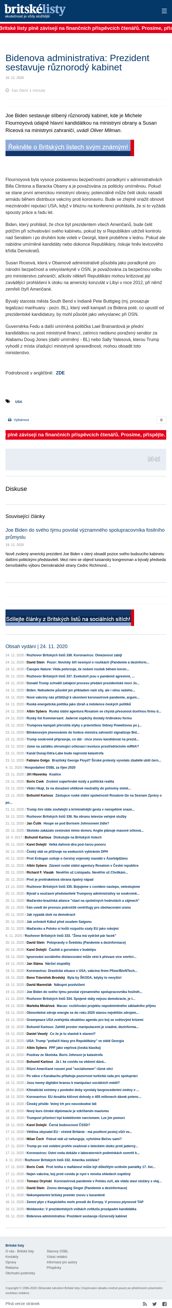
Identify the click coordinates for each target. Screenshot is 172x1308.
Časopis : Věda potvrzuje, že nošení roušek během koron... (78, 669)
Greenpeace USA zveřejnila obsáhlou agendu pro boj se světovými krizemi (85, 1020)
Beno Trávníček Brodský (46, 978)
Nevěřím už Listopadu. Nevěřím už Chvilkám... (92, 872)
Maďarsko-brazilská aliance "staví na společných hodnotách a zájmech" (83, 901)
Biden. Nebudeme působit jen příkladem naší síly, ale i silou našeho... (81, 690)
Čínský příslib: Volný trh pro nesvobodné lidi (61, 1104)
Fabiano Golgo (38, 760)
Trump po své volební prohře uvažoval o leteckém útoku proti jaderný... (82, 1146)
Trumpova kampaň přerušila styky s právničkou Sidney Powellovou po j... (84, 725)
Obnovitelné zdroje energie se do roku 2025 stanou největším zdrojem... (83, 1013)
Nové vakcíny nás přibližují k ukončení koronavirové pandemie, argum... (83, 697)
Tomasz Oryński (39, 1181)
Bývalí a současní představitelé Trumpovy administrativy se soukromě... (83, 893)
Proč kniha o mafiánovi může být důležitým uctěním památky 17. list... (100, 1167)
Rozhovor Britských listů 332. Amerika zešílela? (62, 1160)
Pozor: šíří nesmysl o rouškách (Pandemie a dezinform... (98, 662)
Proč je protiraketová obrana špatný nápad (60, 879)
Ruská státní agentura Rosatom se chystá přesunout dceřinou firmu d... (105, 711)
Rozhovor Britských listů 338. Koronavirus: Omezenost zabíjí (74, 655)
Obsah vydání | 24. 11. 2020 (36, 646)
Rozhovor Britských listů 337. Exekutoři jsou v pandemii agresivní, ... (81, 676)
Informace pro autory (62, 1262)
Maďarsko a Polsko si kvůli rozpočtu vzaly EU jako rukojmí (73, 929)
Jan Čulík (34, 823)
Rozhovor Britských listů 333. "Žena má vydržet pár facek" (70, 936)
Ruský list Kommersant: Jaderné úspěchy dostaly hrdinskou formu (79, 718)
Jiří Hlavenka (37, 774)
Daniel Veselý (37, 1034)
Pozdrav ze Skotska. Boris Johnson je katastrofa (65, 1055)
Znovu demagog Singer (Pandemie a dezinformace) (87, 1188)
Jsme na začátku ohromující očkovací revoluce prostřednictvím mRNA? (83, 746)
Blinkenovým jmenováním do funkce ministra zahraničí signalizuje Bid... (83, 732)
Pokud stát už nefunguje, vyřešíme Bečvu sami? (84, 1139)
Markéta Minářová (40, 1006)
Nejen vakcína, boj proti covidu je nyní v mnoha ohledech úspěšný (79, 1174)
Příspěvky (54, 1268)
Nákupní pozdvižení (69, 985)
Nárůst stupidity (57, 964)
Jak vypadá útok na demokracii (51, 915)
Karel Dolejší (37, 844)
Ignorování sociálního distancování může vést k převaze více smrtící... (81, 957)
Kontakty (11, 1257)
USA (18, 402)
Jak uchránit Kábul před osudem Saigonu (59, 922)
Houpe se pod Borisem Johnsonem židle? (76, 823)
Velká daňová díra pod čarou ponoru (77, 844)
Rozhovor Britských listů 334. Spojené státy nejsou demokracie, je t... (81, 999)
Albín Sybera (37, 711)
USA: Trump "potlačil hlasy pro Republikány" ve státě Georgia (75, 1041)
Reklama (11, 1268)
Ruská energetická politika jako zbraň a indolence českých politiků (79, 704)
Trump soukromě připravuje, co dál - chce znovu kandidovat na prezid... (83, 739)
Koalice (55, 774)
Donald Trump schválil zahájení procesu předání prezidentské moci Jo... (83, 683)
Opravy (10, 1262)
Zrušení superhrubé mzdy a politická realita (80, 781)
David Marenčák (39, 985)
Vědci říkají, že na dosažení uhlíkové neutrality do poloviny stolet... (79, 788)
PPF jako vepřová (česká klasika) (75, 1048)
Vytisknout (18, 420)
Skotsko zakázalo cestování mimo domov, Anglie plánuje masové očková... (85, 830)
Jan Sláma (35, 964)
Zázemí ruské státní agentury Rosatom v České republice (93, 866)
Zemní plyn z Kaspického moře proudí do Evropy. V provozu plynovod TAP (85, 1202)
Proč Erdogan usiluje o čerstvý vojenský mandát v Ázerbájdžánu (77, 858)
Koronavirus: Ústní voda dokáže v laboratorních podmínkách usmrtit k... (83, 1153)
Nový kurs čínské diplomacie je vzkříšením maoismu (68, 1111)
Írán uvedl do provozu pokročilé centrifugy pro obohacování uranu (79, 907)
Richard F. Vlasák (40, 872)
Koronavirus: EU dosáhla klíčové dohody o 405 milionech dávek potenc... (84, 1097)
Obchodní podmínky (20, 1273)
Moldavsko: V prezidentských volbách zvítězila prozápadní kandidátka (81, 1209)
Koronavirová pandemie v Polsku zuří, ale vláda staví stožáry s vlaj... (108, 1181)
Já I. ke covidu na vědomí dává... (81, 1062)
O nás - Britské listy (19, 1251)
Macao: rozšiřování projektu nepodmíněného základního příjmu (106, 1006)
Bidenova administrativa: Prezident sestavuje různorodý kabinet (77, 1216)
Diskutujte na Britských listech (78, 837)
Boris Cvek (35, 781)
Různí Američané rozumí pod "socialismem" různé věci (70, 1069)
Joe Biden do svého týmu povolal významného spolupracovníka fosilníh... (84, 992)
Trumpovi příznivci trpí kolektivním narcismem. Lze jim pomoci (76, 1118)
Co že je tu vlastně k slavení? (73, 1034)
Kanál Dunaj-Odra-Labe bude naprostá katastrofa (65, 753)
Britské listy (68, 11)
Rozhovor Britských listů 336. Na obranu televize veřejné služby (76, 816)
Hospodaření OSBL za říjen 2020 (50, 767)
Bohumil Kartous (40, 795)
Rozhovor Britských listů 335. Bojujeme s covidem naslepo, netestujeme (83, 887)
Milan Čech (35, 1139)
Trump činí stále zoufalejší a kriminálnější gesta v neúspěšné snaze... (81, 809)
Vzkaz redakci (57, 1257)
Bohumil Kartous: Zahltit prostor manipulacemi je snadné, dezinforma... (83, 1027)
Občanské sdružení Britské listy (59, 1288)
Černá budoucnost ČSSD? (69, 1125)
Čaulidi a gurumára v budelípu (72, 950)
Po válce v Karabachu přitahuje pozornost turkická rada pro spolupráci (82, 1076)
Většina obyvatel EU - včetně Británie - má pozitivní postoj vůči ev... (79, 1132)
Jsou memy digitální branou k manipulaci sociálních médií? (73, 1083)
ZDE (60, 373)
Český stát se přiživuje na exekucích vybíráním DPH (67, 852)
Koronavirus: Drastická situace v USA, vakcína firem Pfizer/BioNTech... (82, 971)
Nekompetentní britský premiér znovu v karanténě (66, 1195)
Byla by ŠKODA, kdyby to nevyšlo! (94, 978)
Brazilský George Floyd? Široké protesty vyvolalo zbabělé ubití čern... (106, 760)
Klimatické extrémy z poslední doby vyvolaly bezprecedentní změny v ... (83, 1090)
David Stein (36, 662)
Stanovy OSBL (57, 1251)
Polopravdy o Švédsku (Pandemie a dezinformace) (86, 942)
